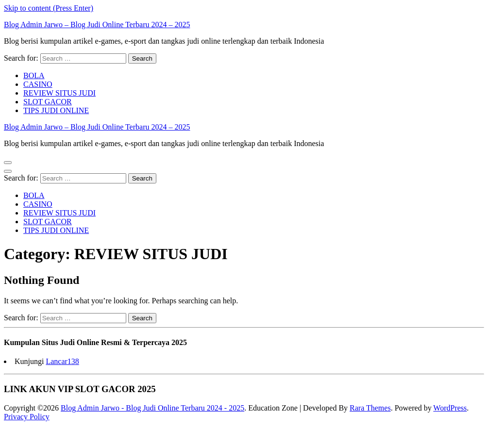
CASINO (37, 84)
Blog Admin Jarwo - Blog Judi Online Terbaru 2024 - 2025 (152, 408)
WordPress (450, 408)
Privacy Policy (27, 416)
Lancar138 (62, 361)
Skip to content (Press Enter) (48, 8)
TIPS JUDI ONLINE (56, 110)
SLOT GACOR (47, 102)
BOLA (34, 75)
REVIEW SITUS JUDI (59, 93)
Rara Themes (370, 408)
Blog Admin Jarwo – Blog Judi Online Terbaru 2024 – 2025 (97, 24)
